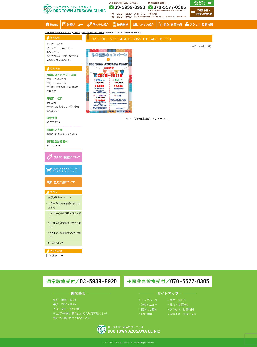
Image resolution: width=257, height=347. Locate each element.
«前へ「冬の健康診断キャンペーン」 (146, 118)
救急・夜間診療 (179, 304)
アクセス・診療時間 (182, 309)
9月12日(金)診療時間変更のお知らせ (64, 225)
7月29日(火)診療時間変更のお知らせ (64, 235)
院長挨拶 (146, 314)
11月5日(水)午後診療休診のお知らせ (64, 215)
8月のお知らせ (55, 242)
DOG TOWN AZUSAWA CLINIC (123, 342)
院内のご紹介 (149, 309)
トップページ (149, 300)
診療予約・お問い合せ (183, 314)
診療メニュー (149, 304)
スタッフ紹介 (178, 300)
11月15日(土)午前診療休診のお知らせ (64, 205)
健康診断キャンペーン (59, 197)
